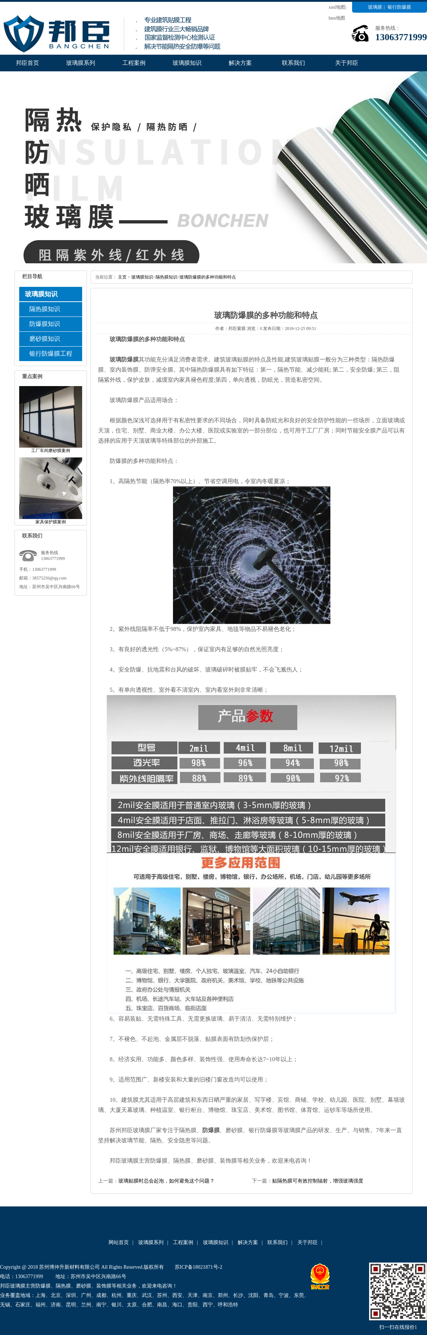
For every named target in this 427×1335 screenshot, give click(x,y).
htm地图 (337, 18)
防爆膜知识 (44, 324)
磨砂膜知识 (44, 338)
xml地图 (337, 7)
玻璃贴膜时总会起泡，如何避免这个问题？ (166, 1181)
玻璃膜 (375, 7)
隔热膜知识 (44, 309)
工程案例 (133, 63)
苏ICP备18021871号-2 (198, 1267)
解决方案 (240, 63)
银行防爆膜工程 (50, 353)
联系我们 (293, 63)
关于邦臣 (346, 63)
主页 (122, 277)
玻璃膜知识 (187, 63)
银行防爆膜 (399, 7)
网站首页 (119, 1242)
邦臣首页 (27, 63)
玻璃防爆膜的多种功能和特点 (207, 277)
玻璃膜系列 (80, 63)
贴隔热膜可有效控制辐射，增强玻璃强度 (317, 1181)
